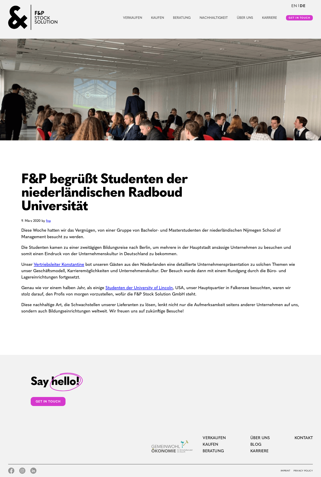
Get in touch (299, 17)
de (303, 5)
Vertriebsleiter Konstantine (59, 264)
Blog (255, 444)
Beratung (182, 18)
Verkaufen (132, 18)
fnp (48, 221)
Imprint (285, 470)
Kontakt (304, 437)
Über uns (245, 18)
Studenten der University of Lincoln (139, 287)
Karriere (269, 18)
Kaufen (157, 18)
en (294, 5)
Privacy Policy (303, 470)
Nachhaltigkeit (214, 18)
